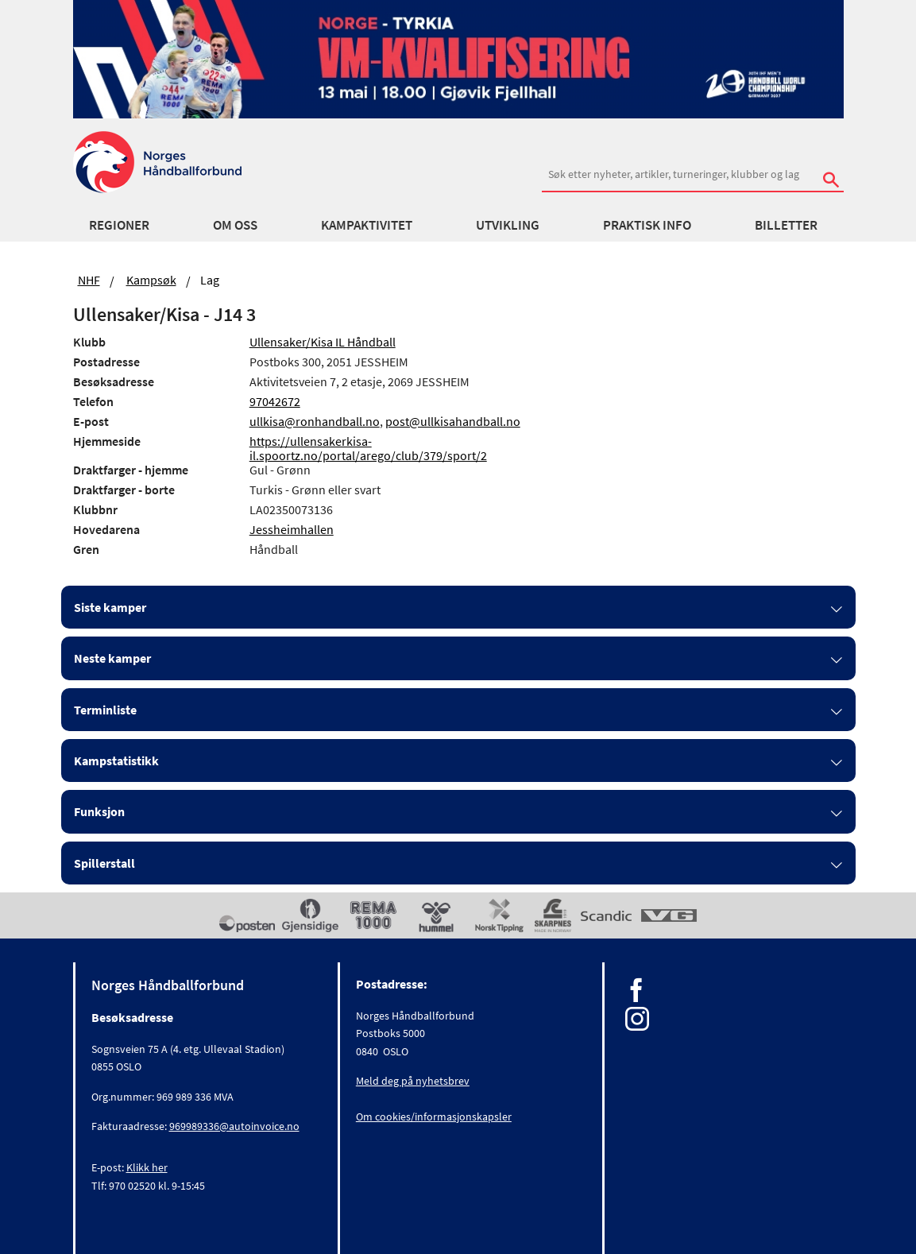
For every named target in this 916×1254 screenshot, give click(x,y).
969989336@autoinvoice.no (234, 1126)
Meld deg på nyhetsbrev (413, 1081)
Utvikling (507, 225)
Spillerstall (104, 863)
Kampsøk (151, 280)
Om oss (235, 225)
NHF (89, 280)
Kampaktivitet (366, 225)
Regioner (119, 225)
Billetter (786, 225)
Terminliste (105, 710)
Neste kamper (112, 658)
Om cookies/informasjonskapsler (434, 1116)
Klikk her (147, 1167)
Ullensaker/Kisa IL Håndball (322, 342)
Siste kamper (110, 607)
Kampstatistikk (116, 760)
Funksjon (99, 811)
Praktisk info (647, 225)
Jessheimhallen (291, 529)
